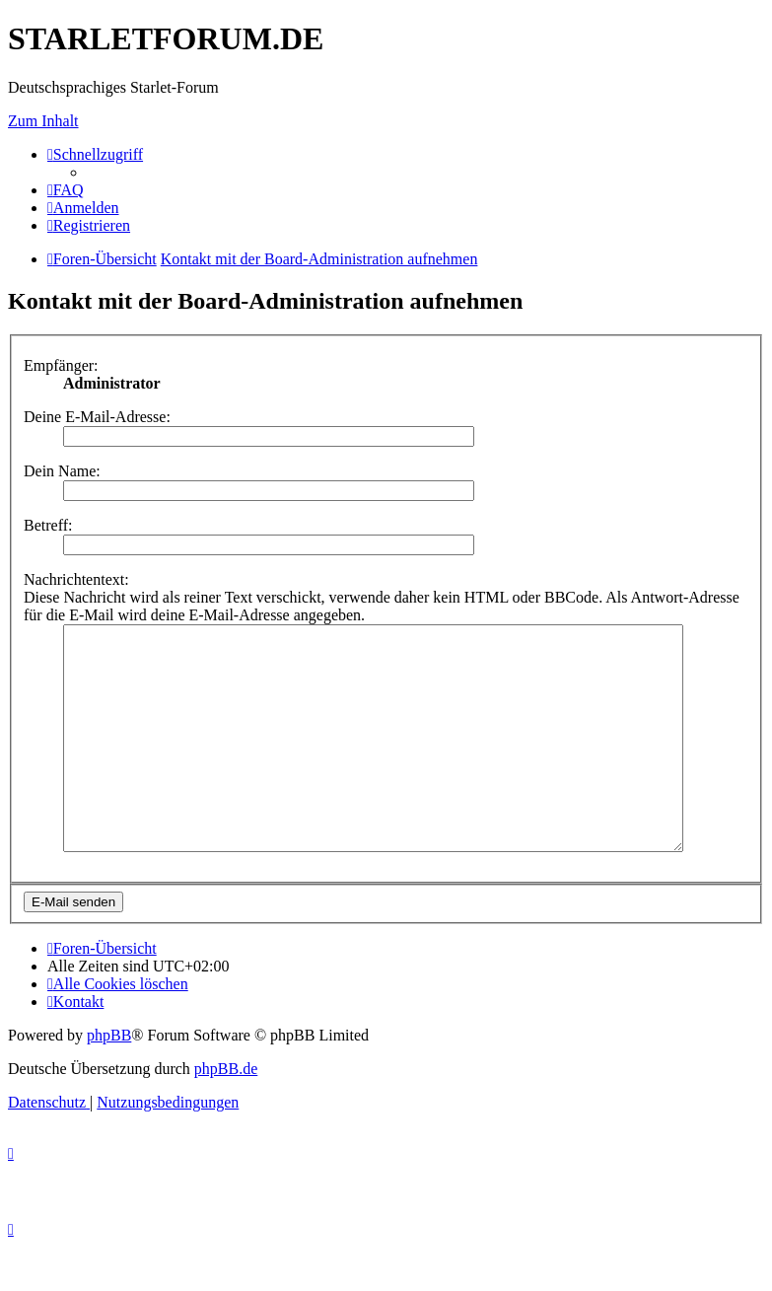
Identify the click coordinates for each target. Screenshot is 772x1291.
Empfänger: (61, 365)
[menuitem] (65, 189)
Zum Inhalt (43, 120)
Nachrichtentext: (76, 579)
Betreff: (48, 525)
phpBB (109, 1079)
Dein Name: (62, 471)
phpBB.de (225, 1113)
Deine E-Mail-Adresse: (97, 416)
